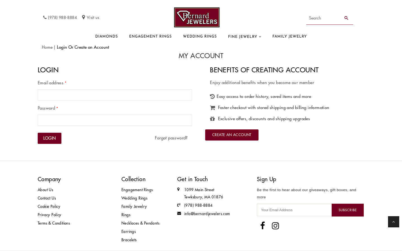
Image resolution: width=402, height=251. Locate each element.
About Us (45, 190)
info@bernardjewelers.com (207, 213)
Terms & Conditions (54, 223)
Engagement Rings (150, 36)
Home (47, 47)
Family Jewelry (289, 36)
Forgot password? (171, 138)
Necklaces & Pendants (140, 223)
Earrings (128, 231)
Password (48, 108)
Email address (52, 82)
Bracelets (129, 240)
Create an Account (232, 134)
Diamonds (106, 36)
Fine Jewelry (242, 37)
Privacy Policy (49, 215)
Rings (125, 215)
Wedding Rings (200, 36)
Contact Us (47, 198)
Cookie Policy (49, 206)
